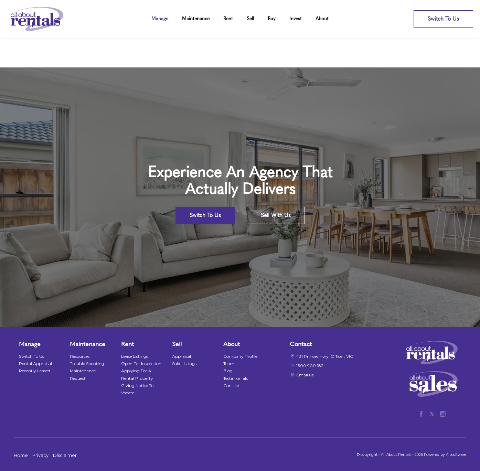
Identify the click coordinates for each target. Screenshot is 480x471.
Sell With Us (276, 215)
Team (228, 363)
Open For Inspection (141, 363)
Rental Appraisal (35, 363)
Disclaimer (65, 455)
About (322, 19)
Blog (228, 370)
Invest (295, 19)
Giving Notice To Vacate (137, 389)
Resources (79, 356)
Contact (231, 385)
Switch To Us (443, 18)
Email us (304, 374)
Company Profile (240, 356)
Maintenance (196, 19)
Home (21, 455)
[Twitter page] (433, 412)
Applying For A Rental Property (137, 374)
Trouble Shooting (87, 363)
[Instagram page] (443, 412)
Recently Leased (34, 370)
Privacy (40, 455)
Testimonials (235, 378)
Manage (159, 19)
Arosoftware (456, 454)
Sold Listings (184, 363)
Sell (250, 19)
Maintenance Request (83, 374)
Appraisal (181, 356)
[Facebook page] (422, 412)
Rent (228, 19)
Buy (272, 19)
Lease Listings (134, 356)
